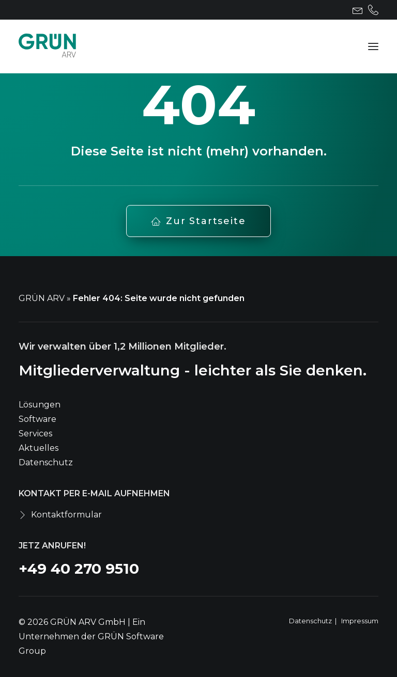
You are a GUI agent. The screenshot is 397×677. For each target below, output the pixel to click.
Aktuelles (38, 448)
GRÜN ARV (42, 298)
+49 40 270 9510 (79, 568)
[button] (357, 10)
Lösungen (39, 405)
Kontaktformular (66, 514)
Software (37, 419)
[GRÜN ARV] (47, 46)
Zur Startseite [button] (198, 221)
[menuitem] (357, 10)
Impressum (359, 621)
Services (35, 433)
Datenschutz (46, 462)
